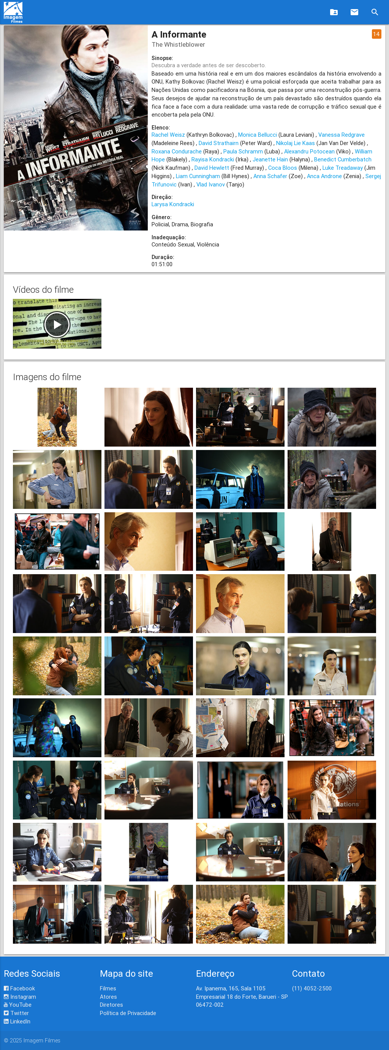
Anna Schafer (270, 176)
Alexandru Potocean (309, 151)
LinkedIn (17, 1021)
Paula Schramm (243, 151)
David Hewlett (211, 167)
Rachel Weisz (168, 134)
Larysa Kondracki (173, 204)
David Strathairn (219, 143)
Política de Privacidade (128, 1013)
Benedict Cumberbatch (343, 159)
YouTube (18, 1004)
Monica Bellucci (257, 134)
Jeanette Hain (270, 159)
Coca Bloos (282, 167)
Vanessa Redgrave (341, 134)
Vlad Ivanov (210, 184)
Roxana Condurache (177, 151)
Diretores (111, 1004)
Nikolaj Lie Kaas (295, 143)
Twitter (16, 1013)
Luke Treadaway (343, 167)
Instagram (20, 996)
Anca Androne (324, 176)
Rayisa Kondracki (212, 159)
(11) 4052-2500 (312, 988)
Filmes (108, 988)
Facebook (19, 988)
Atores (108, 996)
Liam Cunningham (198, 176)
